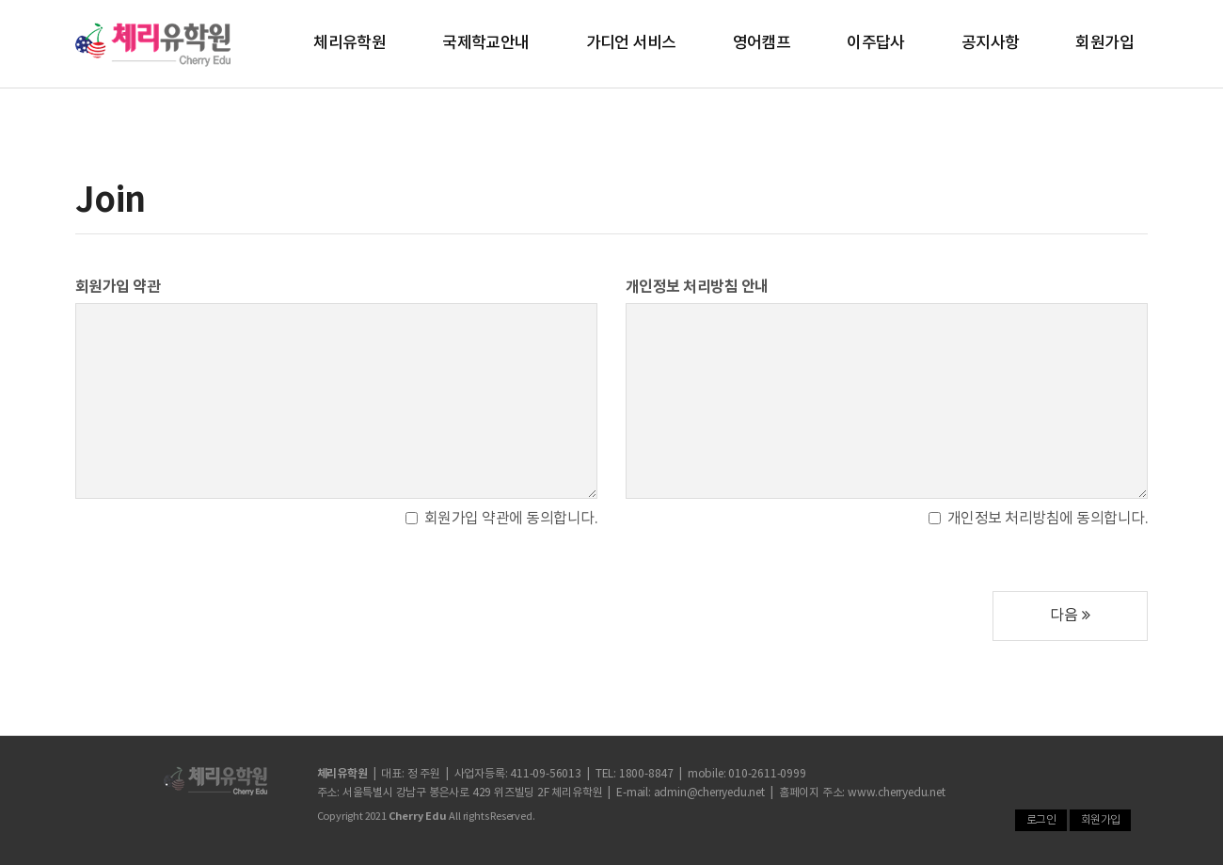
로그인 (1041, 820)
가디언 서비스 (631, 43)
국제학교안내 (485, 43)
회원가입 (1104, 43)
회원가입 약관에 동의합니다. (501, 518)
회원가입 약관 (117, 287)
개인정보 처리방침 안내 (697, 287)
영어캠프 (762, 43)
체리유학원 (349, 43)
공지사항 (990, 43)
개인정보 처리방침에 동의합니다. (1038, 518)
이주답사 (876, 43)
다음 (1070, 615)
